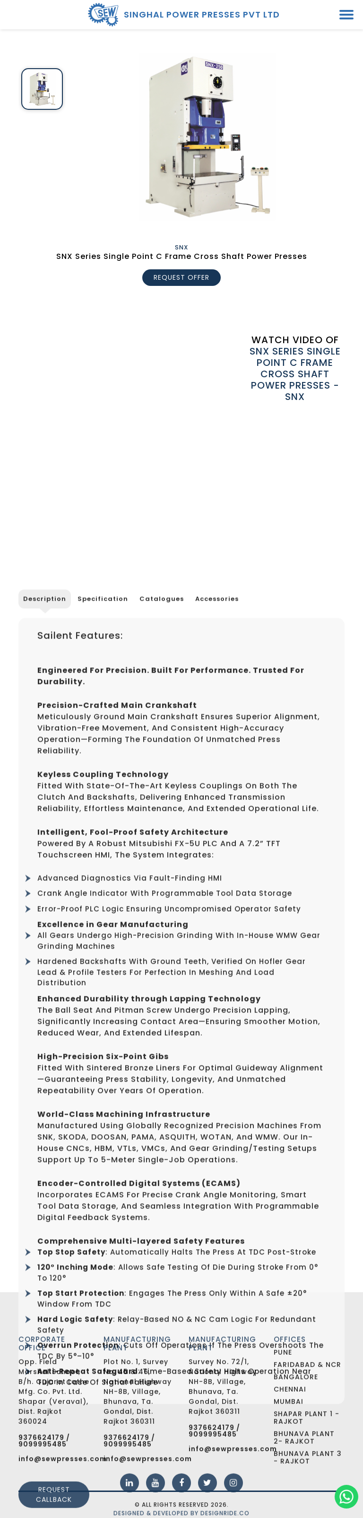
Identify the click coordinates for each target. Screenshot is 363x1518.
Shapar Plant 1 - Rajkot (306, 1473)
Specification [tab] (103, 859)
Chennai (290, 1444)
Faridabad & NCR (307, 1420)
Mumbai (288, 1457)
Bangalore (296, 1432)
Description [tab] (44, 859)
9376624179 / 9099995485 (44, 1497)
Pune (283, 1407)
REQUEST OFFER (181, 277)
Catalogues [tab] (161, 859)
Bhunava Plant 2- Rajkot (304, 1492)
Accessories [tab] (217, 859)
